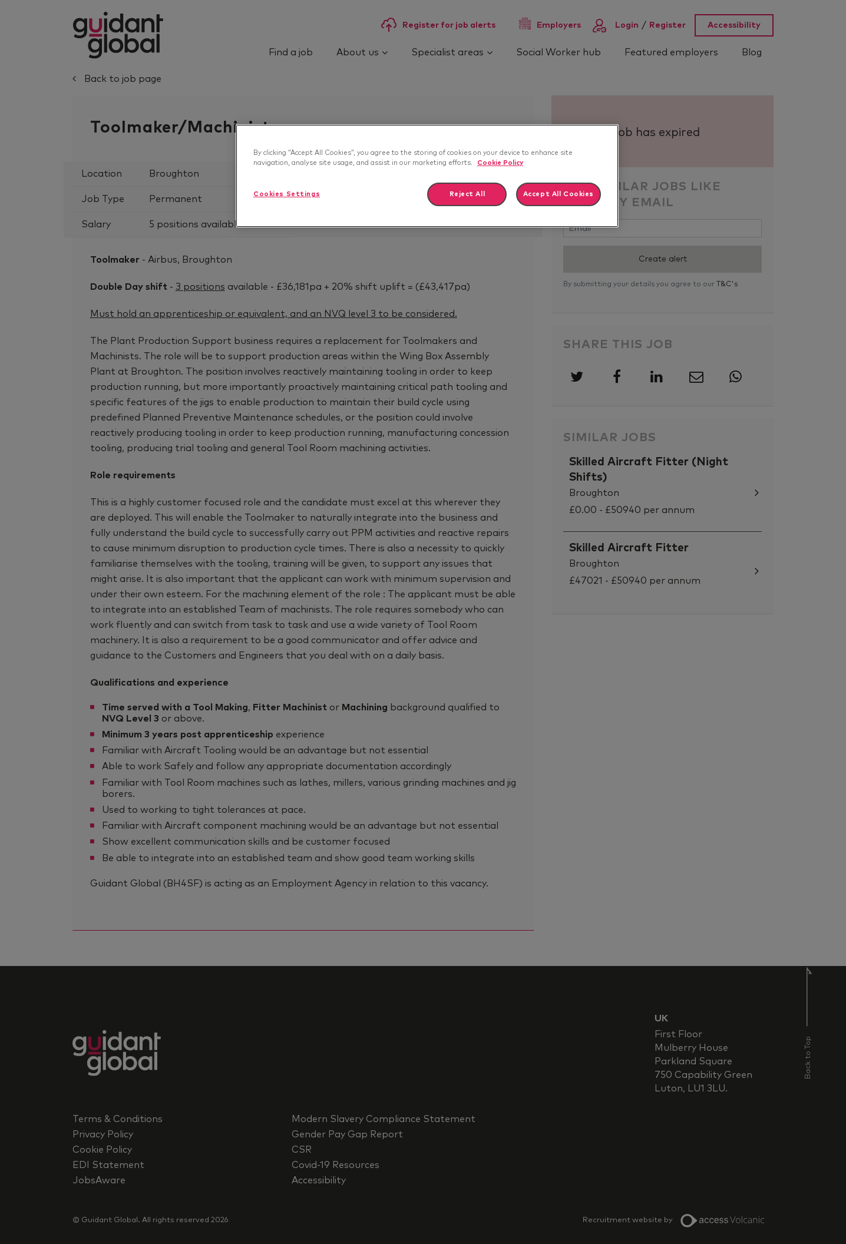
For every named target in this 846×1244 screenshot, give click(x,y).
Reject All (467, 194)
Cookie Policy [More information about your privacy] (500, 163)
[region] (427, 175)
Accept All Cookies (558, 194)
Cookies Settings (286, 194)
